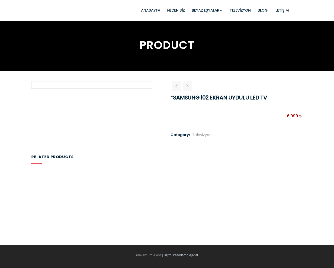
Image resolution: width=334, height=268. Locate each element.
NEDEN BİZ (176, 10)
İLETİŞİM (282, 10)
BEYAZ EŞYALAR (207, 10)
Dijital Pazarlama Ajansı (181, 255)
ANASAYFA (150, 10)
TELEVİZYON (240, 10)
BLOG (263, 10)
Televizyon (202, 134)
